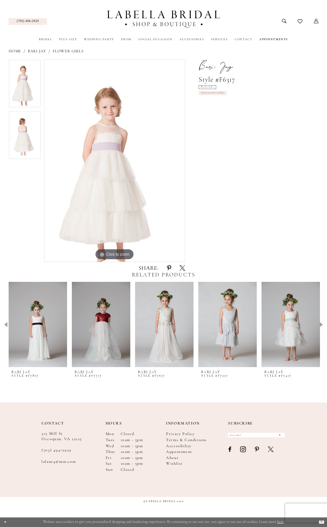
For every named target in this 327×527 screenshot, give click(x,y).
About (172, 458)
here (280, 522)
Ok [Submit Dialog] (319, 522)
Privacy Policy (180, 434)
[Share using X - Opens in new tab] (182, 268)
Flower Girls (68, 51)
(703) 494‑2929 (57, 450)
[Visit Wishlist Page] (300, 21)
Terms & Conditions (186, 440)
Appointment (179, 452)
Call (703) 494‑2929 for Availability (227, 101)
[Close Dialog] (7, 522)
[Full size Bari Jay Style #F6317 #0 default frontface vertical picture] (114, 161)
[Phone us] (28, 21)
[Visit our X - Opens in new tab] (271, 454)
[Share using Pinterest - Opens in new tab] (169, 269)
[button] (316, 21)
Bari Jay (37, 51)
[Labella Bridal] (163, 19)
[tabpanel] (25, 85)
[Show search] (284, 21)
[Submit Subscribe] (278, 437)
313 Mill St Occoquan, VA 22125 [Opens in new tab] (62, 436)
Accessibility (179, 446)
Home (15, 51)
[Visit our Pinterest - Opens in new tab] (257, 454)
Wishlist (174, 464)
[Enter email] (256, 437)
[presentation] (38, 324)
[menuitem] (28, 21)
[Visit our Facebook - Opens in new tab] (230, 454)
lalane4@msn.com (59, 462)
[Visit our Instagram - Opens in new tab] (243, 454)
